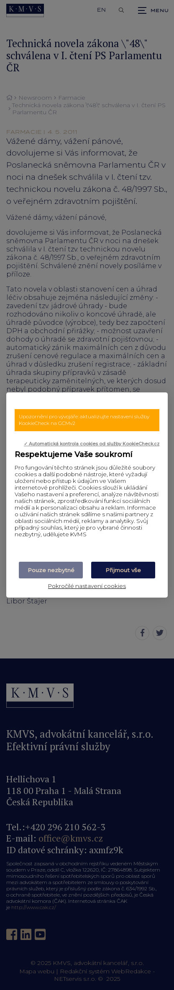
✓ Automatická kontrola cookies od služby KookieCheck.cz (91, 444)
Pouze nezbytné (51, 570)
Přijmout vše (123, 570)
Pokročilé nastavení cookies (87, 586)
